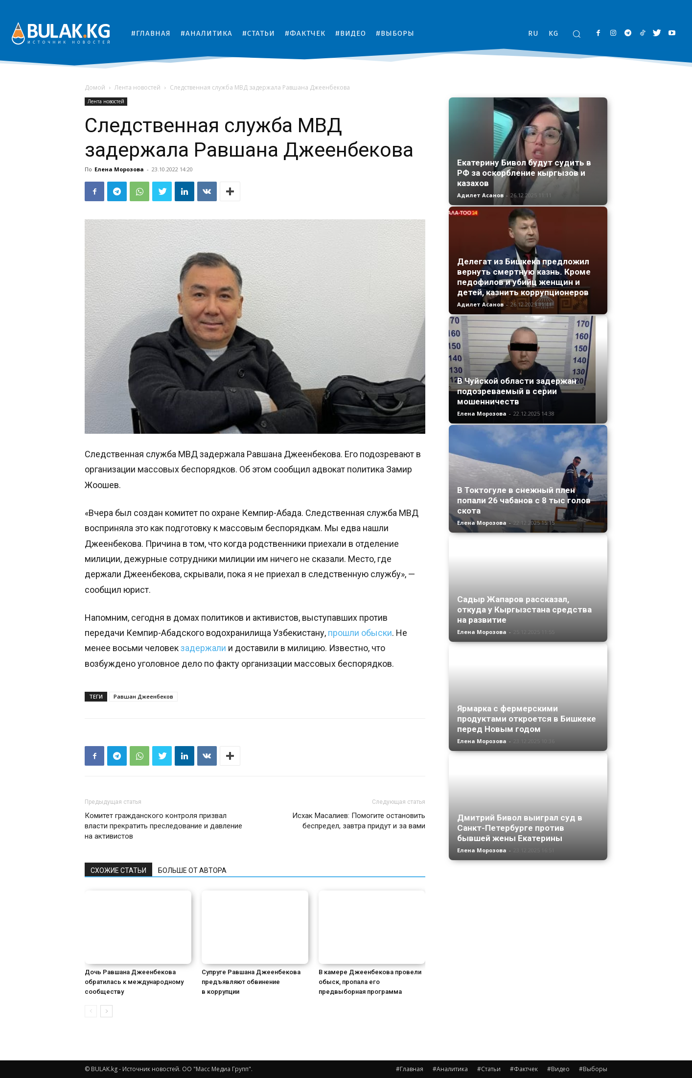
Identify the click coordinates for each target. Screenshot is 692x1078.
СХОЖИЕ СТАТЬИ (118, 870)
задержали (203, 648)
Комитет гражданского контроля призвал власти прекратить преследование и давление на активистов (163, 826)
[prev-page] (91, 1011)
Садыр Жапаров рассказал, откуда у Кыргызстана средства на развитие (524, 609)
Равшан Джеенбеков (143, 696)
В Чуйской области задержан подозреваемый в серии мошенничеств (517, 391)
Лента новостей (138, 87)
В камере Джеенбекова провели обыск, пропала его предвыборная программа (370, 981)
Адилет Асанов (480, 195)
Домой (95, 87)
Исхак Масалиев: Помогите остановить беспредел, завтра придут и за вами (358, 820)
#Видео (558, 1069)
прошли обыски (360, 633)
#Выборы (593, 1069)
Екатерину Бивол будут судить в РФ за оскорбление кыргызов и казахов (524, 173)
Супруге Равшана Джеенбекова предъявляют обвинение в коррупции (251, 981)
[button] (576, 34)
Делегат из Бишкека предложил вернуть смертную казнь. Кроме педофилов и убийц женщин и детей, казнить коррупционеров (524, 277)
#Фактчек (524, 1069)
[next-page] (106, 1011)
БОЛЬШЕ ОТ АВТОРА (192, 870)
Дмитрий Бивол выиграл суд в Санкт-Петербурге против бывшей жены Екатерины (519, 828)
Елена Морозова (119, 169)
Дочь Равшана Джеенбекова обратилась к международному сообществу (134, 981)
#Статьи (489, 1069)
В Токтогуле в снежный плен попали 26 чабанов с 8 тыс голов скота (524, 500)
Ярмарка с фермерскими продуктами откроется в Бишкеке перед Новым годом (526, 718)
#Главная (409, 1069)
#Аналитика (450, 1069)
